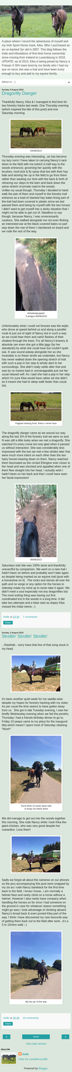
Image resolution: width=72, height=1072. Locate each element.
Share (8, 622)
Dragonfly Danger (19, 93)
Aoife (25, 1054)
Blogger (43, 1068)
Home (36, 1037)
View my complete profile (33, 1059)
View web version (36, 1043)
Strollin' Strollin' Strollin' (25, 636)
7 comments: (30, 616)
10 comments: (31, 1017)
